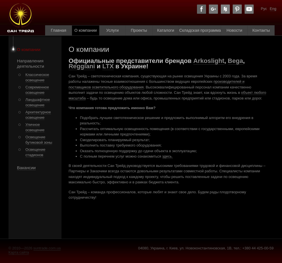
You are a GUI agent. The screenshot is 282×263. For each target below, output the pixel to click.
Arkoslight (208, 60)
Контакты (261, 30)
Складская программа (200, 30)
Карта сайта (19, 252)
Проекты (139, 30)
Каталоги (165, 30)
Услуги (112, 30)
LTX (108, 66)
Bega (235, 60)
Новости (234, 30)
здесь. (167, 156)
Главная (58, 30)
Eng (273, 9)
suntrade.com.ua (47, 248)
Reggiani (82, 66)
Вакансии (26, 167)
